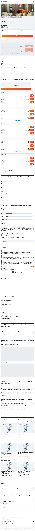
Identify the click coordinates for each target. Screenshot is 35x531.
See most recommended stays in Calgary (28, 444)
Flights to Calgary (5, 487)
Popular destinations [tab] (13, 482)
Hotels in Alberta (23, 512)
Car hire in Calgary (5, 489)
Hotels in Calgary (5, 491)
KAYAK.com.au (2, 512)
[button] (2, 1)
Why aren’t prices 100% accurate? (18, 507)
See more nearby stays (30, 405)
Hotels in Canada (17, 512)
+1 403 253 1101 (3, 26)
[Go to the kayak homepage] (6, 1)
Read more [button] (2, 264)
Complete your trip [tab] (5, 482)
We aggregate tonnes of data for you (18, 505)
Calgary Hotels (3, 513)
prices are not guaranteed (19, 501)
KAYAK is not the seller (18, 504)
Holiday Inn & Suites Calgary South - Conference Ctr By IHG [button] (25, 437)
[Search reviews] (18, 241)
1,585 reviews (9, 27)
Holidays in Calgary (5, 490)
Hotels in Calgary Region (29, 512)
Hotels (6, 512)
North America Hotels (11, 512)
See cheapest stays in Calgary (29, 425)
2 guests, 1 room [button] (5, 33)
